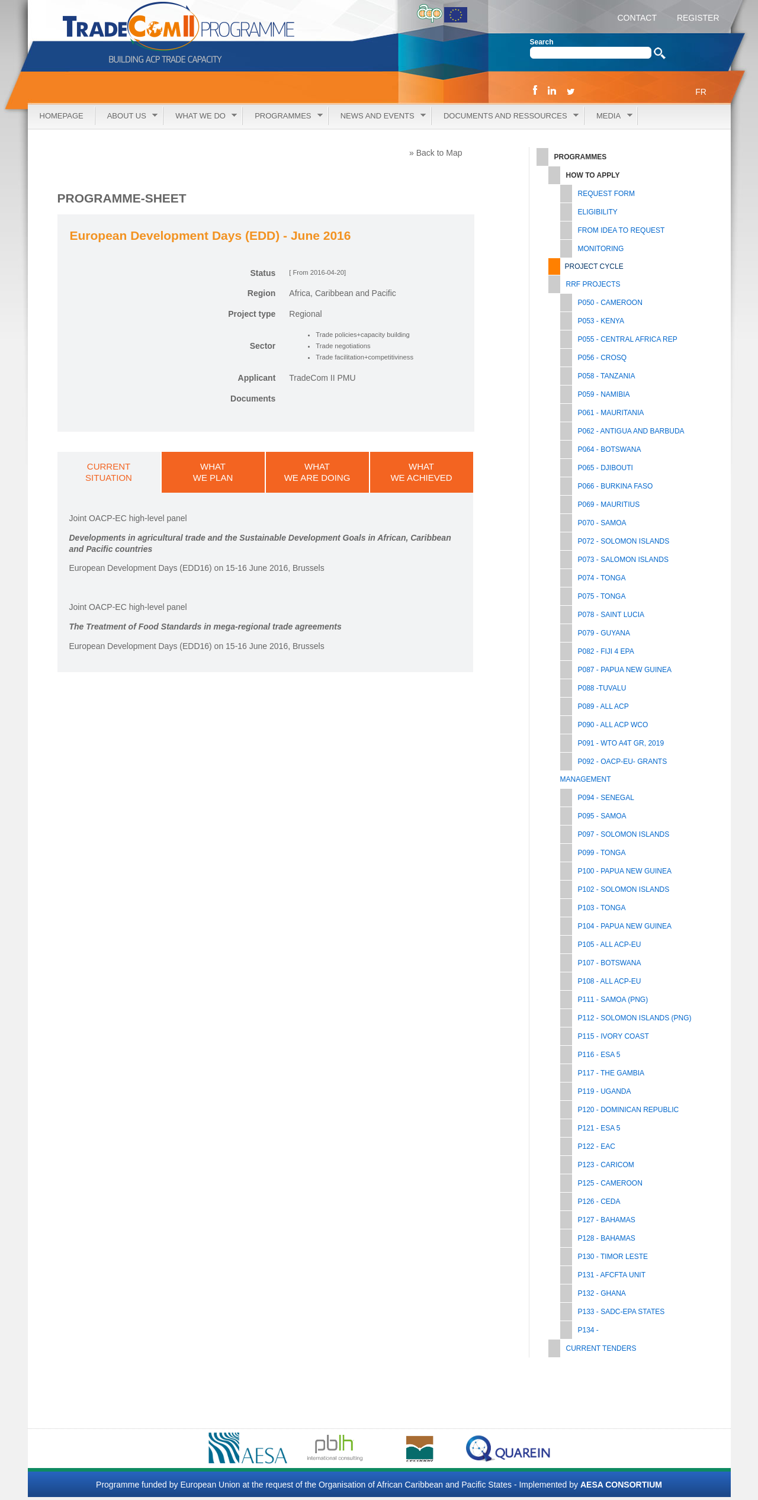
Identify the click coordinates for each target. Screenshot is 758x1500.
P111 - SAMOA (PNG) (613, 999)
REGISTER (697, 18)
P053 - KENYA (601, 321)
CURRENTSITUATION (108, 472)
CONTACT (637, 18)
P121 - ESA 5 (599, 1128)
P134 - (588, 1330)
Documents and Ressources (505, 116)
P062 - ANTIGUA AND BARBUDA (631, 431)
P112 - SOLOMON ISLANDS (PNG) (635, 1018)
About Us (126, 116)
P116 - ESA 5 (599, 1055)
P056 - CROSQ (602, 358)
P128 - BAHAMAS (606, 1238)
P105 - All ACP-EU (609, 944)
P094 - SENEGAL (606, 798)
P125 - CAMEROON (610, 1183)
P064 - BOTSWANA (609, 449)
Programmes (283, 116)
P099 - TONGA (602, 853)
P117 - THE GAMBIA (611, 1073)
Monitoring (601, 249)
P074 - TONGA (602, 578)
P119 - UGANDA (604, 1091)
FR (700, 92)
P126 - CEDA (599, 1201)
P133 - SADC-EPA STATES (621, 1312)
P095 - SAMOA (602, 816)
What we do (200, 116)
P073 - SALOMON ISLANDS (623, 559)
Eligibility (598, 212)
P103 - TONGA (602, 908)
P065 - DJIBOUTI (605, 468)
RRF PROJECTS (593, 284)
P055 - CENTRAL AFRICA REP (627, 339)
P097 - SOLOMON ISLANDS (624, 834)
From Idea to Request (621, 230)
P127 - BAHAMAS (606, 1220)
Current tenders (601, 1348)
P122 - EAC (596, 1146)
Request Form (606, 193)
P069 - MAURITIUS (609, 504)
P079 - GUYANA (604, 633)
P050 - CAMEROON (610, 302)
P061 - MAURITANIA (611, 413)
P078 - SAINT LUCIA (611, 615)
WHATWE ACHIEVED (421, 472)
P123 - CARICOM (606, 1165)
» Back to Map (435, 153)
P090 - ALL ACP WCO (613, 725)
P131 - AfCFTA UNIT (611, 1275)
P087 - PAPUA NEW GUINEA (625, 670)
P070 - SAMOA (602, 523)
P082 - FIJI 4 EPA (606, 651)
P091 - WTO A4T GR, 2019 (621, 743)
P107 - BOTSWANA (609, 963)
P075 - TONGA (602, 596)
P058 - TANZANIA (606, 376)
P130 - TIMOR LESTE (613, 1256)
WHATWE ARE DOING (317, 472)
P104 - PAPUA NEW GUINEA (625, 926)
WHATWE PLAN (213, 472)
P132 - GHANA (602, 1293)
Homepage (61, 115)
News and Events (377, 116)
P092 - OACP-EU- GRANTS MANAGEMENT (613, 770)
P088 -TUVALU (602, 688)
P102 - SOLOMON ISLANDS (624, 889)
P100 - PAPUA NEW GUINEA (625, 871)
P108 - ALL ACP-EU (609, 981)
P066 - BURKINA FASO (615, 486)
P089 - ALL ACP (603, 706)
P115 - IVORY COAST (613, 1036)
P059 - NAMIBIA (604, 394)
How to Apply (593, 175)
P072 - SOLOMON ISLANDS (624, 541)
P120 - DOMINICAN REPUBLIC (628, 1110)
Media (608, 116)
